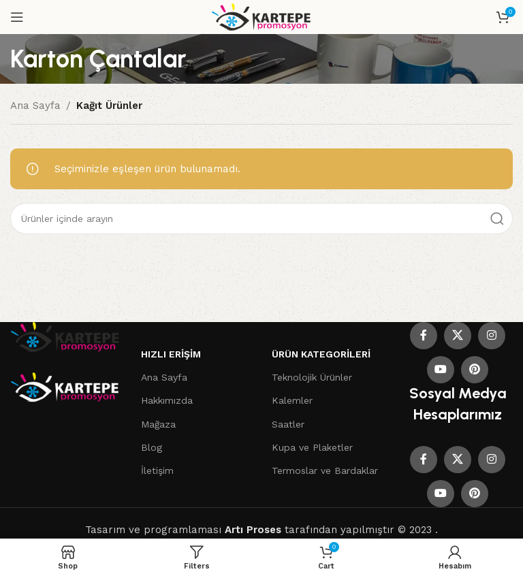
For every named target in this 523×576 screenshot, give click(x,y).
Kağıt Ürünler (109, 105)
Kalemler (292, 400)
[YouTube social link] (440, 369)
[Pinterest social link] (474, 369)
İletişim (157, 470)
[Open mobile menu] (17, 17)
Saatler (288, 424)
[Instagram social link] (491, 335)
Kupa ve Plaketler (312, 447)
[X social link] (457, 335)
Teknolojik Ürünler (312, 377)
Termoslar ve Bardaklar (325, 470)
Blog (151, 447)
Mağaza (158, 424)
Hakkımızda (167, 400)
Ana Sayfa (35, 105)
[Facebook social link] (423, 335)
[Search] (261, 218)
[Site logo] (262, 16)
